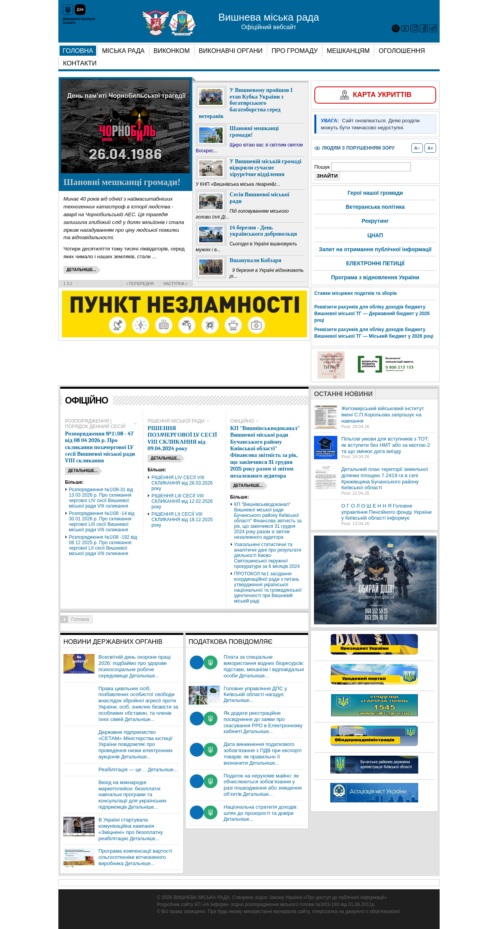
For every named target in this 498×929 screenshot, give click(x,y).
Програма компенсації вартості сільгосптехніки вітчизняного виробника (135, 857)
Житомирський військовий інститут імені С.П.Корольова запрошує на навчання (382, 414)
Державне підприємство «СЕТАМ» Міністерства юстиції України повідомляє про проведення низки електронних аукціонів (135, 744)
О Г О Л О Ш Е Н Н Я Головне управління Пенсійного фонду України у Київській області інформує (386, 512)
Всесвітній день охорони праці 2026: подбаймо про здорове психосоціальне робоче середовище (134, 666)
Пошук (322, 167)
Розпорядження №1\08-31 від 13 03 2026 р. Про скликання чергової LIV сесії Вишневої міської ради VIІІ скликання (101, 498)
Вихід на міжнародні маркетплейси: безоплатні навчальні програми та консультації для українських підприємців (132, 794)
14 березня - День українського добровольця (263, 231)
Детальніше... (144, 676)
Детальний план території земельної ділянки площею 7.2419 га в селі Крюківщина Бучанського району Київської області (384, 478)
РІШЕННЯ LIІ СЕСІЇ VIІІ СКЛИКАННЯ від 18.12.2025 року (182, 519)
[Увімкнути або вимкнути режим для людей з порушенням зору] (354, 148)
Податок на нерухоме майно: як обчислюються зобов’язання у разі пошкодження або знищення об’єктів (263, 785)
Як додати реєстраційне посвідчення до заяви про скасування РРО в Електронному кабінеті (263, 722)
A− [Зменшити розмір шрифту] (417, 148)
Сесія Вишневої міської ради (259, 197)
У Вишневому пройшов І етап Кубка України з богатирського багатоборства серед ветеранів (246, 103)
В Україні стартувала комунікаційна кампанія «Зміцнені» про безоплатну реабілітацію (130, 829)
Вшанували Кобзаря (255, 260)
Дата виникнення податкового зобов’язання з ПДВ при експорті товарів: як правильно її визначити (263, 753)
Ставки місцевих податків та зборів (355, 293)
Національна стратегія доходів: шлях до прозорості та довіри (261, 810)
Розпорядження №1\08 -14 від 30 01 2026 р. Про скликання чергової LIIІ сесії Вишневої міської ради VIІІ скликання (102, 521)
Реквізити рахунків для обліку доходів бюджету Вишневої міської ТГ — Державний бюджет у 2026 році (372, 313)
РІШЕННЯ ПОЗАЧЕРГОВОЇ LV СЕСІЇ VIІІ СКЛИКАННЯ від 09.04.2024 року (182, 438)
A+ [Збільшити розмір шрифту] (430, 148)
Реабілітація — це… (122, 769)
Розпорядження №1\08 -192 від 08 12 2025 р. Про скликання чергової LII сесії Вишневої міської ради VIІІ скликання (103, 545)
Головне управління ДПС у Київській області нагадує (255, 692)
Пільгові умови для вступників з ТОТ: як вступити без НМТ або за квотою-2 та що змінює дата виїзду (385, 445)
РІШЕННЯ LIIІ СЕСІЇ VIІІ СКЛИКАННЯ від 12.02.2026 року (182, 501)
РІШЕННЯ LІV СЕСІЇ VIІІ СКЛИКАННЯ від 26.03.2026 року (182, 483)
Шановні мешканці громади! (122, 182)
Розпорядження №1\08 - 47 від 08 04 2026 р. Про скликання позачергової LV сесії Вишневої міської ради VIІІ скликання (100, 447)
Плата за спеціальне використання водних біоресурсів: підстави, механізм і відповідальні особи (264, 666)
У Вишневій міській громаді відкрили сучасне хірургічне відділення (265, 168)
